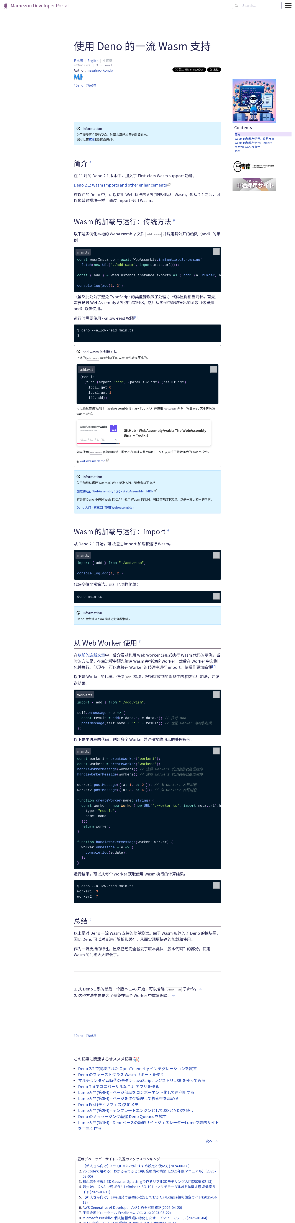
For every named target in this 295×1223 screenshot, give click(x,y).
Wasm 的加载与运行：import (253, 143)
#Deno (78, 85)
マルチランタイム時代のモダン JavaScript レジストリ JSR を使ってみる (141, 1077)
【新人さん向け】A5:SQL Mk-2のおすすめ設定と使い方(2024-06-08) (136, 1163)
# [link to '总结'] (90, 917)
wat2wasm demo (92, 459)
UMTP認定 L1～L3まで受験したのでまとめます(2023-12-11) (130, 1220)
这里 (92, 139)
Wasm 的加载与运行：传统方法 (254, 138)
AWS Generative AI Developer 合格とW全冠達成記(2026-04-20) (132, 1204)
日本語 (78, 60)
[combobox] (257, 5)
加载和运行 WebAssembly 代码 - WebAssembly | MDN (115, 489)
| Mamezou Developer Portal (36, 5)
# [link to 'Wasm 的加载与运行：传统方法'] (174, 220)
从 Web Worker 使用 (248, 147)
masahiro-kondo (93, 74)
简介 (237, 134)
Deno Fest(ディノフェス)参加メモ (108, 1102)
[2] (214, 664)
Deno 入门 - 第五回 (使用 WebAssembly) (105, 505)
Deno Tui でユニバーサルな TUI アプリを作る (118, 1084)
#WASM (91, 85)
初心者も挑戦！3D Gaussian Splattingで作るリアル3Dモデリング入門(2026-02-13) (148, 1178)
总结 (237, 151)
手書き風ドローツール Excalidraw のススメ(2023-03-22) (127, 1210)
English (92, 60)
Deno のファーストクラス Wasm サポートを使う (121, 1072)
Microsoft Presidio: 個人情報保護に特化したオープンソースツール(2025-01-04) (145, 1215)
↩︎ (201, 986)
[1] (136, 316)
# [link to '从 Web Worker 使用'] (140, 639)
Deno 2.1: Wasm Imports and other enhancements (120, 185)
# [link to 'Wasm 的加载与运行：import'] (168, 528)
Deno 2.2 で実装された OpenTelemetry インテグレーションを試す (137, 1066)
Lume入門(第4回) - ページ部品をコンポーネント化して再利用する (136, 1089)
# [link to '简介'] (90, 161)
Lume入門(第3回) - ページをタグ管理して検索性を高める (128, 1095)
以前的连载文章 (91, 653)
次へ (213, 1138)
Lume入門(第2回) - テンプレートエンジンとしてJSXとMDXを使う (136, 1107)
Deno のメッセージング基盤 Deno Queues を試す (122, 1113)
